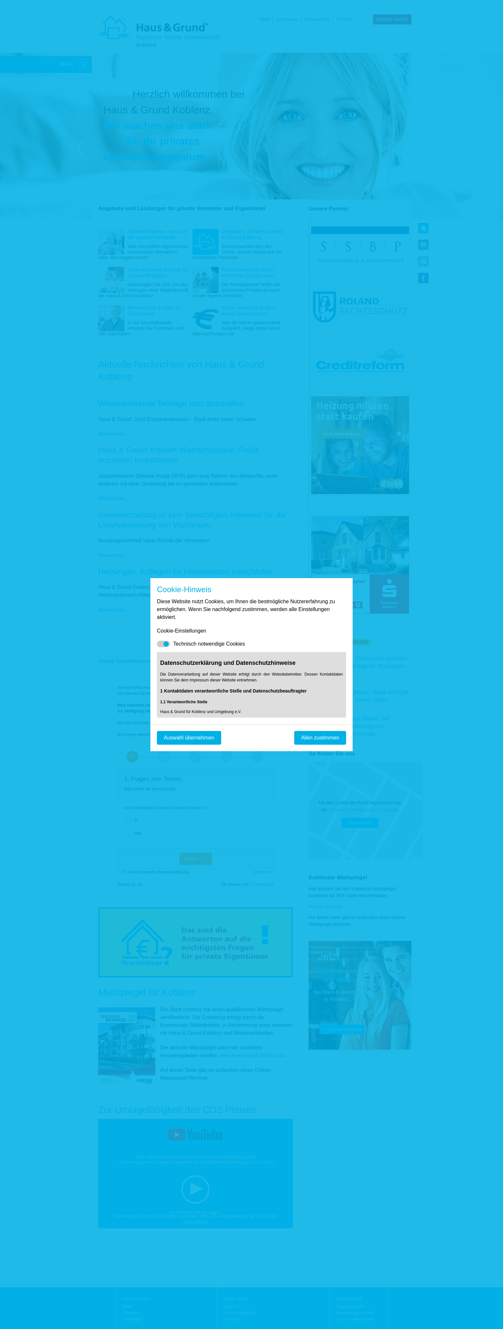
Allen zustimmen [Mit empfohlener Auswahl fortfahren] (320, 737)
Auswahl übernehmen (189, 737)
